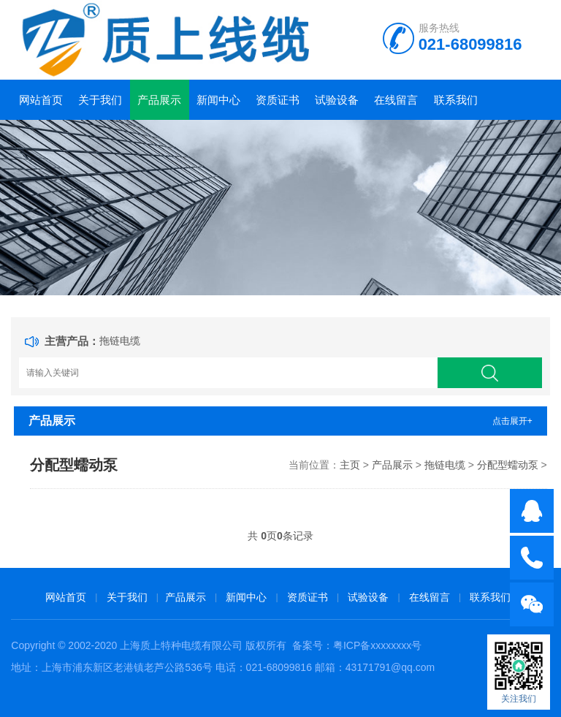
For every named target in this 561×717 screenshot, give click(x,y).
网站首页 (41, 100)
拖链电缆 (119, 340)
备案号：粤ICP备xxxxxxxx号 (356, 645)
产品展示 (159, 100)
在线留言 (396, 100)
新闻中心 (218, 100)
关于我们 (100, 100)
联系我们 (456, 100)
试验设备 (337, 100)
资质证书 (277, 100)
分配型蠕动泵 (507, 465)
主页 (350, 465)
